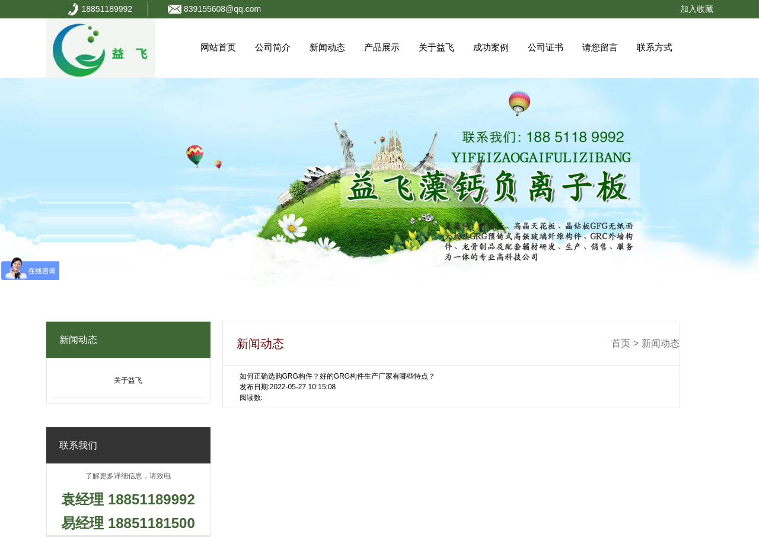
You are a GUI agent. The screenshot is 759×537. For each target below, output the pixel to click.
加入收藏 (696, 9)
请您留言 (600, 47)
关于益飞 (436, 47)
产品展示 (382, 47)
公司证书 (545, 47)
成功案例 (491, 47)
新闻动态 (327, 47)
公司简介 (273, 47)
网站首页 (218, 47)
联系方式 (654, 47)
